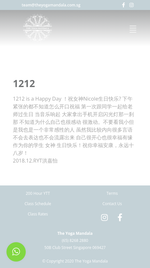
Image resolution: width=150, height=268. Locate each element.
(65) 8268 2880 (75, 240)
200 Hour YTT (38, 193)
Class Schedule (37, 203)
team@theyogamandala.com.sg (51, 5)
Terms (112, 193)
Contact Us (112, 203)
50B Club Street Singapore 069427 (75, 247)
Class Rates (38, 214)
